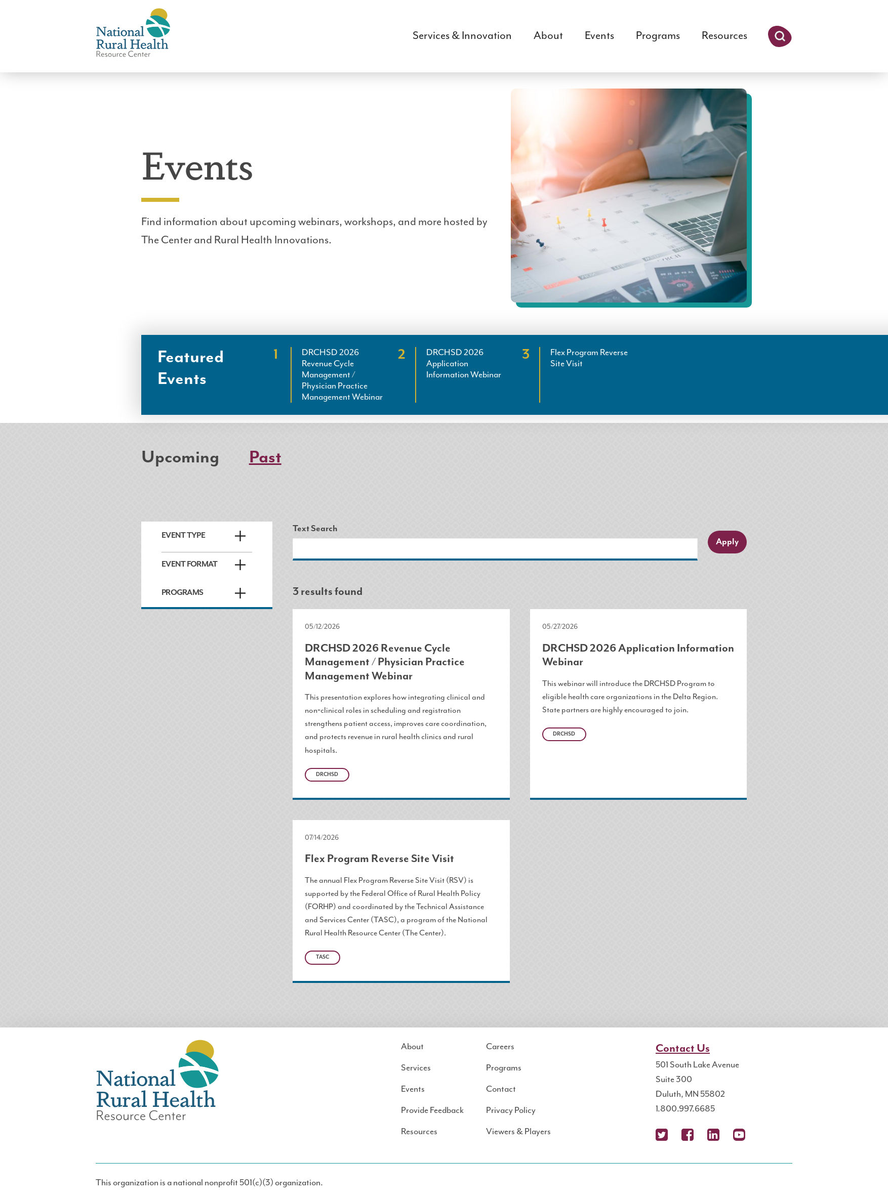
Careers (500, 1047)
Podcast (765, 1135)
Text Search (315, 529)
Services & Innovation (462, 35)
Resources (724, 35)
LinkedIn (713, 1135)
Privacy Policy (511, 1110)
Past (265, 457)
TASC (322, 957)
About (548, 35)
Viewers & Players (518, 1132)
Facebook (687, 1135)
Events (599, 35)
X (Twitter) (662, 1135)
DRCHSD (327, 774)
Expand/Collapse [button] (240, 536)
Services (416, 1068)
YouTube (739, 1135)
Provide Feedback (432, 1110)
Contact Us (683, 1048)
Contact (501, 1089)
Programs (658, 35)
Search (780, 36)
